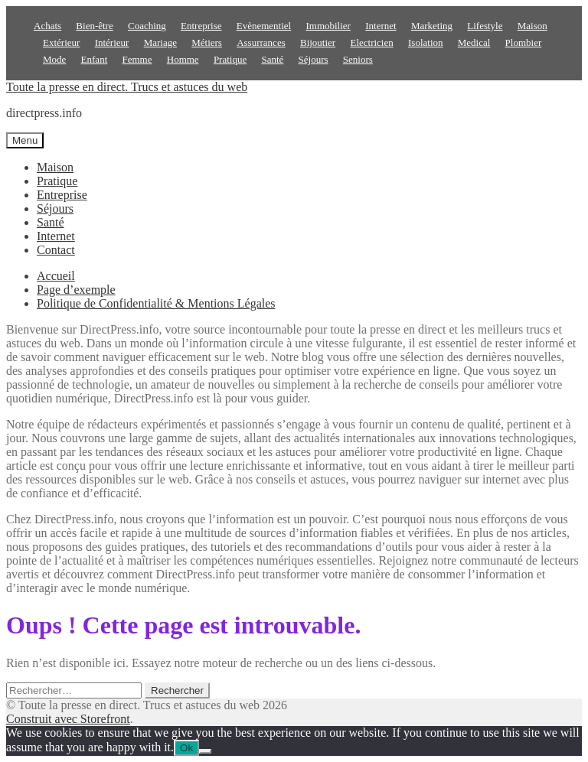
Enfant (94, 59)
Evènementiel (264, 25)
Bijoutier (317, 42)
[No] (205, 751)
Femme (137, 59)
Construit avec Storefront (68, 718)
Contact (56, 249)
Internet (380, 25)
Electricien (371, 42)
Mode (54, 59)
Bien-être (94, 25)
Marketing (431, 25)
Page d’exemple (76, 289)
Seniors (358, 59)
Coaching (147, 25)
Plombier (523, 42)
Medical (474, 42)
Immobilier (328, 25)
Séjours (313, 59)
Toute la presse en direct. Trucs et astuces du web (126, 86)
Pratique (230, 59)
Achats (47, 25)
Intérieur (112, 42)
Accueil (56, 275)
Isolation (425, 42)
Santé (272, 59)
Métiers (206, 42)
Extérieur (61, 42)
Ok (186, 748)
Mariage (160, 42)
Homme (183, 59)
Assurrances (261, 42)
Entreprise (201, 25)
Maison (532, 25)
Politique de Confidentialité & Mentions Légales (156, 303)
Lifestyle (484, 25)
